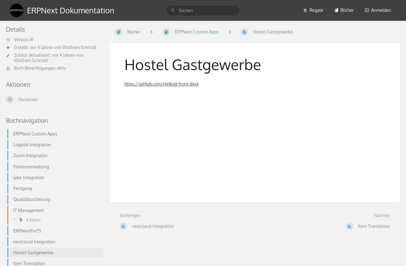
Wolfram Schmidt (80, 47)
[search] (203, 10)
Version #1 (20, 39)
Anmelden (378, 10)
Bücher (344, 10)
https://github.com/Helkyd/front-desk (161, 83)
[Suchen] (173, 10)
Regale (313, 10)
